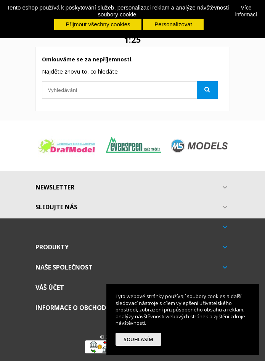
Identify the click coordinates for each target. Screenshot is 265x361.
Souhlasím (138, 339)
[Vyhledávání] (130, 90)
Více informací (246, 11)
